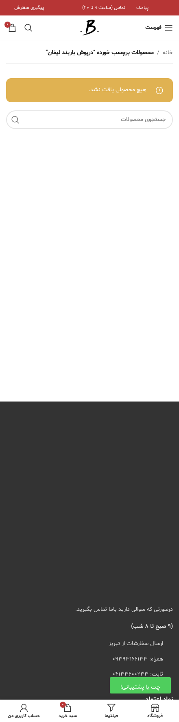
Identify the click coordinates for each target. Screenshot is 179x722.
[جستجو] (28, 28)
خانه (168, 53)
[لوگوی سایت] (89, 28)
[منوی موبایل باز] (159, 28)
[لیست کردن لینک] (89, 659)
